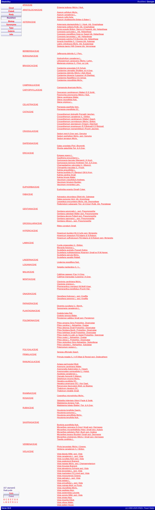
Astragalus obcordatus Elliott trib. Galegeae (75, 197)
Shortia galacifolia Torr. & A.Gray (71, 148)
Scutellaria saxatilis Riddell (69, 257)
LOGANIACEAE (30, 265)
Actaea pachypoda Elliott (68, 364)
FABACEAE (28, 194)
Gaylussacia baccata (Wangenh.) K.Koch (75, 160)
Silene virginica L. (65, 102)
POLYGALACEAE (30, 350)
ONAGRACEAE (29, 294)
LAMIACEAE (28, 243)
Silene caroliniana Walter (68, 97)
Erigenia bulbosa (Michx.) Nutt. (70, 7)
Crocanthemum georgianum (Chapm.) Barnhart (77, 124)
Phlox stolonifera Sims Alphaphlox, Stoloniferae (77, 342)
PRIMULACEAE (30, 354)
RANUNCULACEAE (31, 362)
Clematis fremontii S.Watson (69, 376)
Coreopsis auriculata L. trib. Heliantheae (74, 32)
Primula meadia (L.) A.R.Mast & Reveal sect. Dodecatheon (82, 357)
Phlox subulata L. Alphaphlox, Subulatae (74, 345)
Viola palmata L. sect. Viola (68, 478)
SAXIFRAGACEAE (31, 422)
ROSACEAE (28, 398)
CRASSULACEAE (30, 131)
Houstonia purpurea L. (67, 413)
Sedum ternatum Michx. (67, 138)
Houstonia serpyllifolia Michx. (70, 415)
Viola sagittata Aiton (66, 490)
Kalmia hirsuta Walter (66, 177)
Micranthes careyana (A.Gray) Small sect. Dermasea (79, 427)
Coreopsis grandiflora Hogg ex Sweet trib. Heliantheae (80, 34)
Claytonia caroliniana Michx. (69, 282)
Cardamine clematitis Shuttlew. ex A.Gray (75, 71)
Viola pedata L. (63, 481)
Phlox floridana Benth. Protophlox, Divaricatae (77, 330)
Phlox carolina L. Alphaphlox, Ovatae (73, 325)
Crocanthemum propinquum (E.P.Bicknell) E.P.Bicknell (80, 126)
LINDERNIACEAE (30, 260)
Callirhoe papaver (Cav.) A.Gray (71, 274)
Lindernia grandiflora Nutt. (68, 262)
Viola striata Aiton (65, 498)
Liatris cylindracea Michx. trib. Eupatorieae (75, 44)
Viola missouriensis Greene (69, 476)
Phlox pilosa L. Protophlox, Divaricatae (73, 340)
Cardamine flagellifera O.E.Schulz (72, 78)
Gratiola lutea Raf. (65, 313)
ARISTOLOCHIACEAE (32, 10)
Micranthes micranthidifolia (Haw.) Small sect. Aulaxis (80, 430)
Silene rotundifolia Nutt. (67, 100)
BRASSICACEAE (30, 66)
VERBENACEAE (30, 444)
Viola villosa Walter (65, 502)
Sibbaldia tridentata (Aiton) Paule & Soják (75, 400)
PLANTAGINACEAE (31, 311)
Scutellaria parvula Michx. (68, 255)
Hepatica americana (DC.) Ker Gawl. (73, 383)
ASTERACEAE (29, 22)
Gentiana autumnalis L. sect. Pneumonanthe (76, 211)
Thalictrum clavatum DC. (68, 388)
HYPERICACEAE (30, 231)
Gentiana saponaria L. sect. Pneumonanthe (75, 219)
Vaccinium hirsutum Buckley (69, 182)
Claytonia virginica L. (66, 284)
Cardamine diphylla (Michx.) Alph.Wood (74, 73)
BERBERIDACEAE (31, 51)
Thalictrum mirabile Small (68, 391)
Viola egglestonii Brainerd (68, 461)
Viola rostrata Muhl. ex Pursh (69, 485)
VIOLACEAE (28, 451)
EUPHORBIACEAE (31, 187)
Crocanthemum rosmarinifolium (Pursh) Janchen (78, 129)
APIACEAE (27, 5)
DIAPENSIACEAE (30, 143)
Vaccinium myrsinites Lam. (69, 185)
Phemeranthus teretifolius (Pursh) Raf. (74, 289)
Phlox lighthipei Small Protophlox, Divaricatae (76, 333)
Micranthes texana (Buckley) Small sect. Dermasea (79, 434)
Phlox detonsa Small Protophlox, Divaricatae (76, 328)
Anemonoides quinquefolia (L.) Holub (73, 371)
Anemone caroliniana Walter (69, 367)
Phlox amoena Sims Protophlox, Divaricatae (76, 323)
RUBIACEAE (28, 408)
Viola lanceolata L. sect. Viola (69, 471)
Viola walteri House (65, 505)
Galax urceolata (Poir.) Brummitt (71, 146)
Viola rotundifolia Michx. (67, 488)
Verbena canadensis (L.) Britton (71, 449)
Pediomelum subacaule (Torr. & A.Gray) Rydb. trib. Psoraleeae (84, 204)
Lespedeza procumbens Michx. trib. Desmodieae (78, 202)
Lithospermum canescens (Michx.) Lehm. (75, 61)
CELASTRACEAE (30, 104)
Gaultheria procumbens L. (68, 158)
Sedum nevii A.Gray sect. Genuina (72, 134)
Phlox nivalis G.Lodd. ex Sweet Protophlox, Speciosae (80, 335)
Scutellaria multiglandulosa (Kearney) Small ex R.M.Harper (82, 252)
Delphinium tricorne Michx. (68, 379)
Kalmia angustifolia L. (66, 170)
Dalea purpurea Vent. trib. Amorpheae (73, 199)
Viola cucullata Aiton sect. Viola (70, 459)
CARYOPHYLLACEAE (32, 90)
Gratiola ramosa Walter (67, 316)
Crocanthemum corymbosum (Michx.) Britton (76, 121)
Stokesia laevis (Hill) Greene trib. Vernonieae (76, 46)
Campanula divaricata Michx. (69, 87)
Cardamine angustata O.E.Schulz (71, 68)
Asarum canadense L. (66, 15)
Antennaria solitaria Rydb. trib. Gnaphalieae (76, 27)
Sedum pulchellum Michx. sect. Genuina (74, 136)
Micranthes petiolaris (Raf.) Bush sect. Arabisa (77, 432)
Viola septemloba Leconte (68, 493)
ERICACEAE (28, 153)
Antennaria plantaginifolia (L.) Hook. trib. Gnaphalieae (80, 24)
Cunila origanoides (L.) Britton (70, 245)
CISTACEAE (28, 112)
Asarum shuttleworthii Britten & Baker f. (74, 20)
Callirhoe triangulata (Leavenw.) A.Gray (74, 277)
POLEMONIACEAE (31, 320)
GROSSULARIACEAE (32, 223)
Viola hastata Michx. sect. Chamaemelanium (76, 464)
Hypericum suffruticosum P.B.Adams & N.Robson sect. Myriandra (85, 238)
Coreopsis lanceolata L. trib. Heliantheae (74, 37)
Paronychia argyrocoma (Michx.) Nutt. (73, 95)
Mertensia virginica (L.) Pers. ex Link (73, 63)
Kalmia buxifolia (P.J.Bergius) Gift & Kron (75, 172)
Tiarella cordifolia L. (65, 439)
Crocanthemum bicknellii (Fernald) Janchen (76, 114)
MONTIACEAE (29, 279)
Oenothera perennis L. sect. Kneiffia (72, 299)
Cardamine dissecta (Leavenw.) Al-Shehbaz (76, 75)
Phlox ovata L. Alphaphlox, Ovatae (72, 337)
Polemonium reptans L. (67, 347)
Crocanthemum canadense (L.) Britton (73, 117)
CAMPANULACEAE (31, 85)
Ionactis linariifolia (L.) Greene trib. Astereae (76, 41)
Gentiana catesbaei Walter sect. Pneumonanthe (77, 214)
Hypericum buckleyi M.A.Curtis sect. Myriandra (77, 233)
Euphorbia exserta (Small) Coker (71, 189)
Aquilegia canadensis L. (67, 374)
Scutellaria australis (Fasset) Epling (72, 250)
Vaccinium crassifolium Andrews (71, 180)
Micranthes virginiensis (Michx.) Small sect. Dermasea (80, 437)
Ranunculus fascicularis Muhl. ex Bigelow (75, 386)
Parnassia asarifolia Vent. (68, 107)
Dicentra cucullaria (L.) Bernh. (70, 306)
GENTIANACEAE (30, 209)
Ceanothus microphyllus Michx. (70, 396)
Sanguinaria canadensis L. (68, 308)
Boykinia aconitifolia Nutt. (68, 425)
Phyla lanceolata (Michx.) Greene (71, 447)
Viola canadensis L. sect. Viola (70, 456)
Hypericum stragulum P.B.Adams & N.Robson (77, 235)
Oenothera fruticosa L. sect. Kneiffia (72, 296)
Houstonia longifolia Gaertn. (69, 410)
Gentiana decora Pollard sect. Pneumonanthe (76, 216)
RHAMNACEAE (29, 393)
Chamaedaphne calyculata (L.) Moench (74, 165)
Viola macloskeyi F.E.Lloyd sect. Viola (73, 473)
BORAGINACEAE (30, 56)
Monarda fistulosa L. (66, 248)
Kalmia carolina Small (66, 175)
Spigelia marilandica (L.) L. (69, 267)
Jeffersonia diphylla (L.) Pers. (70, 54)
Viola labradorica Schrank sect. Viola (73, 468)
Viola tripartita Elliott (66, 500)
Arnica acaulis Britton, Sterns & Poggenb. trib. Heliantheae (82, 29)
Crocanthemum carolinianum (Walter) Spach (76, 119)
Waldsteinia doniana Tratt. (68, 403)
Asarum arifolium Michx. (67, 12)
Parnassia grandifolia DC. (68, 109)
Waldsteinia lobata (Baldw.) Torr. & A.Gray (75, 405)
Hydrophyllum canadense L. (69, 58)
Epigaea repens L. (65, 155)
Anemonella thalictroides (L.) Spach (72, 369)
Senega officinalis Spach (68, 352)
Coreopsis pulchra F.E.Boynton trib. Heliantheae (77, 39)
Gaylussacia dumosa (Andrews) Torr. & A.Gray (77, 163)
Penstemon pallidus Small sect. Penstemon (75, 318)
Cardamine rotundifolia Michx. (70, 80)
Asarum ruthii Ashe (65, 17)
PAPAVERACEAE (30, 303)
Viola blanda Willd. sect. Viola (69, 454)
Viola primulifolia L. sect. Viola (70, 483)
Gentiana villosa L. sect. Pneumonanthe (74, 221)
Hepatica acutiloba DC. (67, 381)
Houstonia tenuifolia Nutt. (68, 417)
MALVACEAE (28, 272)
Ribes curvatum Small (66, 226)
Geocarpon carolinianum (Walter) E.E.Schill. (76, 92)
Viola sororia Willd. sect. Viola (69, 495)
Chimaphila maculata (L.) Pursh (71, 168)
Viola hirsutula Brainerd (67, 466)
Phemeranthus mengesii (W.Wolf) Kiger (74, 286)
